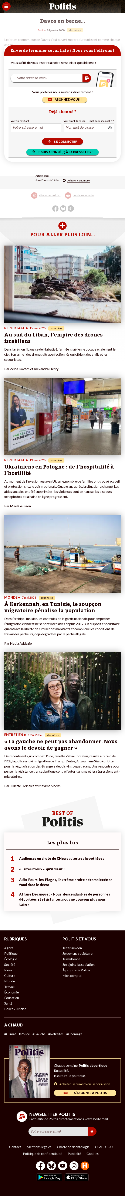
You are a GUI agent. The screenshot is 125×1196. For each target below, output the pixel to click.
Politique (10, 953)
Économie (11, 992)
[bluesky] (51, 1166)
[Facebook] (40, 1166)
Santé (8, 1003)
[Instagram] (74, 1166)
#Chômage (74, 1034)
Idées (8, 970)
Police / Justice (15, 1009)
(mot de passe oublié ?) (101, 120)
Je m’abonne (71, 959)
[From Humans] (85, 1166)
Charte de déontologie (73, 1147)
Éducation (11, 998)
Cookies (93, 1153)
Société (9, 964)
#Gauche (39, 1034)
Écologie (10, 959)
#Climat (10, 1034)
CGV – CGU (104, 1147)
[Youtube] (62, 1166)
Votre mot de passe (74, 120)
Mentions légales (39, 1147)
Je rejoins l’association (78, 964)
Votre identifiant (20, 120)
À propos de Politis (76, 970)
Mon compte (71, 975)
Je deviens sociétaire (77, 953)
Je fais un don (72, 948)
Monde (9, 981)
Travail (9, 987)
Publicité (74, 1153)
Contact (15, 1147)
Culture (9, 975)
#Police (24, 1034)
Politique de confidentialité (42, 1153)
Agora (8, 948)
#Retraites (56, 1034)
